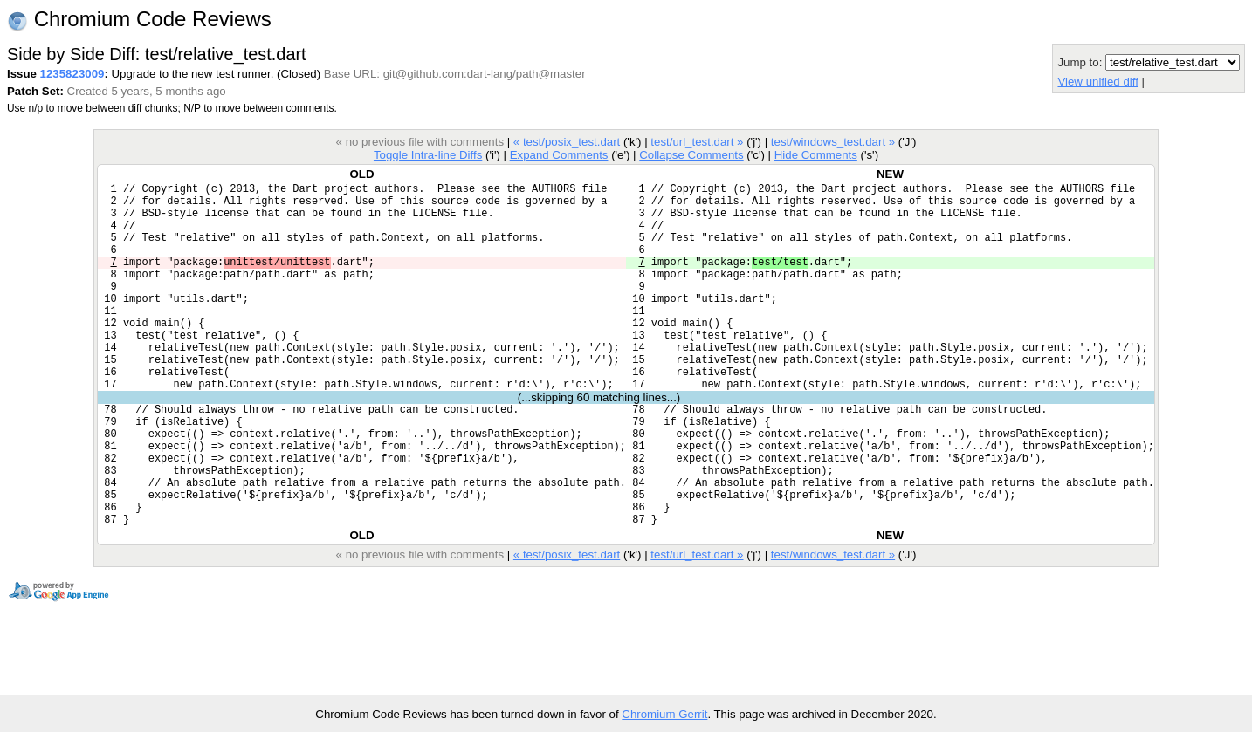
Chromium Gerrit (664, 714)
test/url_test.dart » (696, 141)
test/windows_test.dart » (833, 141)
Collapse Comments (691, 154)
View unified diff (1097, 81)
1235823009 (72, 73)
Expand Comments (559, 154)
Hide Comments (815, 154)
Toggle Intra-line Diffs (428, 154)
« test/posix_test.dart (566, 141)
